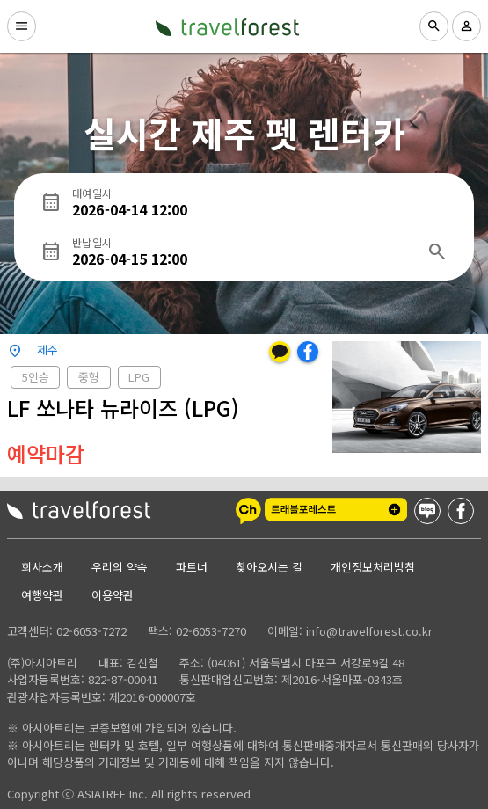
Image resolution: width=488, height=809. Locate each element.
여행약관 (42, 595)
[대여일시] (260, 202)
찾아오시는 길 (269, 566)
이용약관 (112, 595)
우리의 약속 (119, 566)
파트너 (192, 566)
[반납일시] (244, 251)
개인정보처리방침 (373, 566)
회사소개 (42, 566)
